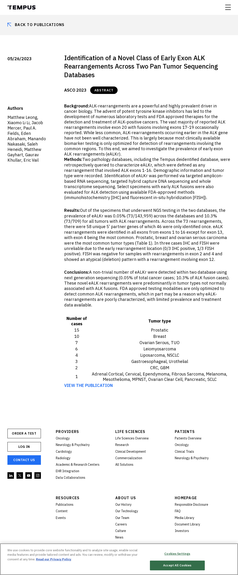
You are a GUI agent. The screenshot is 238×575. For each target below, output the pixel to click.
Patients (185, 431)
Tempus (21, 7)
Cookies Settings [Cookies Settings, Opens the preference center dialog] (177, 554)
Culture (120, 531)
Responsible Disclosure (191, 504)
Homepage (186, 497)
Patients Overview (188, 438)
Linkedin (11, 475)
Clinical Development (130, 451)
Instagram (38, 475)
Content (62, 511)
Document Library (187, 524)
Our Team (122, 518)
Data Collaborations (70, 477)
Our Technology (126, 511)
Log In (24, 447)
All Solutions (124, 464)
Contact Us (24, 460)
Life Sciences (130, 431)
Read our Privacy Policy (53, 560)
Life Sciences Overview (132, 438)
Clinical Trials (184, 451)
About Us (125, 497)
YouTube (29, 475)
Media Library (184, 518)
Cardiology (64, 451)
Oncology (63, 438)
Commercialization (128, 458)
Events (61, 518)
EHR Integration (67, 471)
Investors (182, 531)
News (119, 537)
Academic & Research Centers (77, 464)
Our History (123, 504)
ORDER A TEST (24, 433)
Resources (68, 497)
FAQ (178, 511)
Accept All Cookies (177, 566)
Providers (67, 431)
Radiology (63, 458)
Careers (121, 524)
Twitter (20, 475)
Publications (64, 504)
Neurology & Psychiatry (73, 445)
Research (122, 445)
